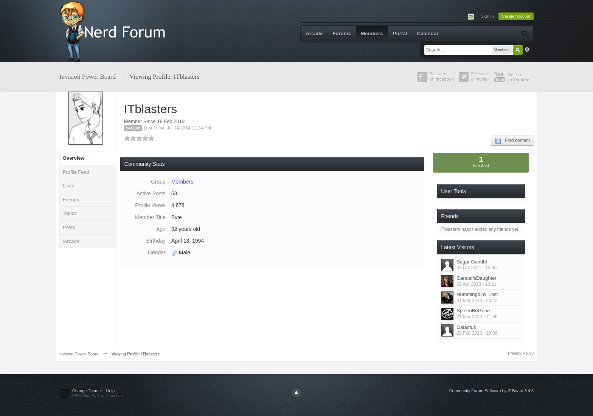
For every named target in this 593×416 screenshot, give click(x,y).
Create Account (516, 16)
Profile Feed (76, 172)
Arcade (314, 33)
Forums (341, 33)
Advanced (527, 50)
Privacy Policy (521, 353)
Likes (68, 186)
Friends (71, 200)
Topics (70, 213)
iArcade (71, 241)
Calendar (428, 33)
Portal (400, 33)
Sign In (487, 16)
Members (372, 33)
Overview (74, 158)
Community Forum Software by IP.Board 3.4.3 (491, 390)
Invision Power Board (79, 354)
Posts (69, 227)
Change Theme (86, 390)
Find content (512, 141)
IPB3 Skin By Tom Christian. (98, 395)
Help (110, 390)
